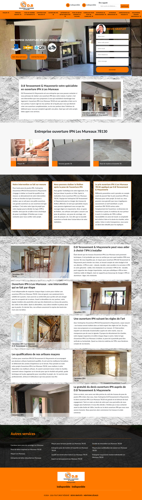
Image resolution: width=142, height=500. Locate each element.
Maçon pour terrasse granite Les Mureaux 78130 (68, 444)
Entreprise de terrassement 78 (100, 13)
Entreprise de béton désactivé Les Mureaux (26, 458)
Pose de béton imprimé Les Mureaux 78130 (26, 449)
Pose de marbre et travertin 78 (29, 13)
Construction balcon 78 (41, 13)
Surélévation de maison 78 (124, 13)
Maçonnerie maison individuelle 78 (136, 14)
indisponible (73, 5)
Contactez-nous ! (38, 57)
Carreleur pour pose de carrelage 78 (88, 14)
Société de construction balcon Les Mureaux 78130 (69, 455)
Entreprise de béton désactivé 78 (65, 14)
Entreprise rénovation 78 (112, 13)
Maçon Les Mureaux (18, 454)
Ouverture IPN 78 (53, 13)
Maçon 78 (6, 12)
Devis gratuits (76, 495)
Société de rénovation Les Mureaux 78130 (107, 444)
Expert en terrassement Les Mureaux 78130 (66, 459)
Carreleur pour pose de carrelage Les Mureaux (27, 445)
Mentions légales (91, 495)
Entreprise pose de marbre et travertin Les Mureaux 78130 (69, 449)
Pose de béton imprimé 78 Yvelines (77, 14)
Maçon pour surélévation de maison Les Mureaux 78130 (109, 449)
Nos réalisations (19, 57)
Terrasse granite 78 (17, 13)
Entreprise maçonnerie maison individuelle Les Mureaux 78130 (108, 456)
